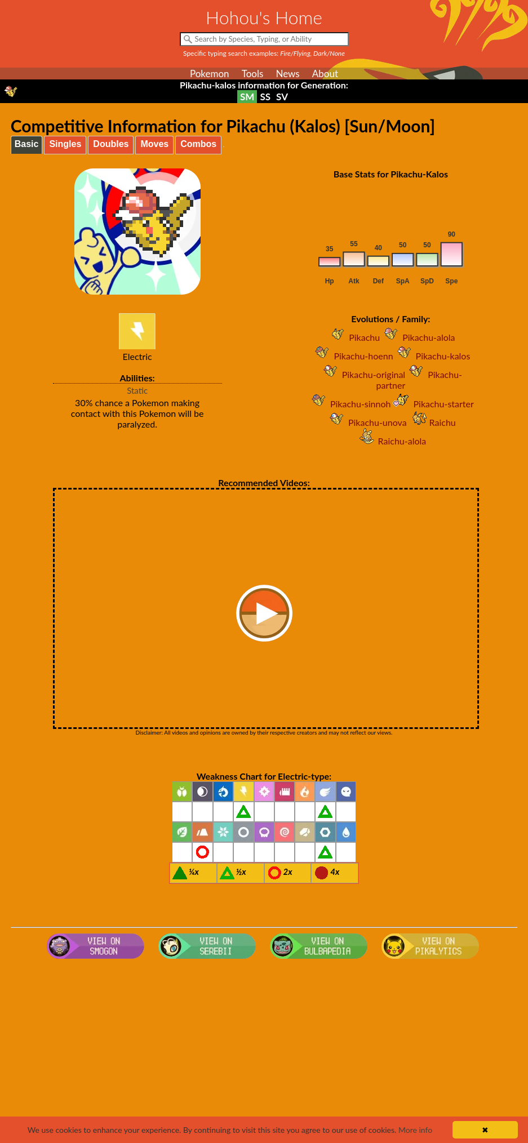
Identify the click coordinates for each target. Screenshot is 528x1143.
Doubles (110, 144)
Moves (154, 144)
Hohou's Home (264, 17)
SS (265, 97)
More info (415, 1130)
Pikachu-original (362, 374)
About (325, 73)
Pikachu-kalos (432, 355)
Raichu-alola (391, 440)
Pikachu (353, 337)
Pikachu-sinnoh (349, 403)
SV (282, 97)
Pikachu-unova (366, 422)
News (287, 73)
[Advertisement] (264, 1053)
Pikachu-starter (432, 403)
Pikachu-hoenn (352, 355)
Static (137, 390)
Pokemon (209, 73)
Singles (65, 144)
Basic (27, 144)
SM (247, 97)
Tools (253, 73)
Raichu (431, 422)
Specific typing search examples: (264, 53)
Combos (198, 144)
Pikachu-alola (417, 337)
